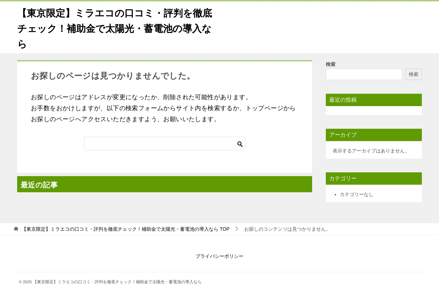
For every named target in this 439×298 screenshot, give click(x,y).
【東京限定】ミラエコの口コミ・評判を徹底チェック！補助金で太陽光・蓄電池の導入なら (116, 27)
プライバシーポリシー (219, 256)
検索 (330, 64)
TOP (125, 229)
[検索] (164, 143)
